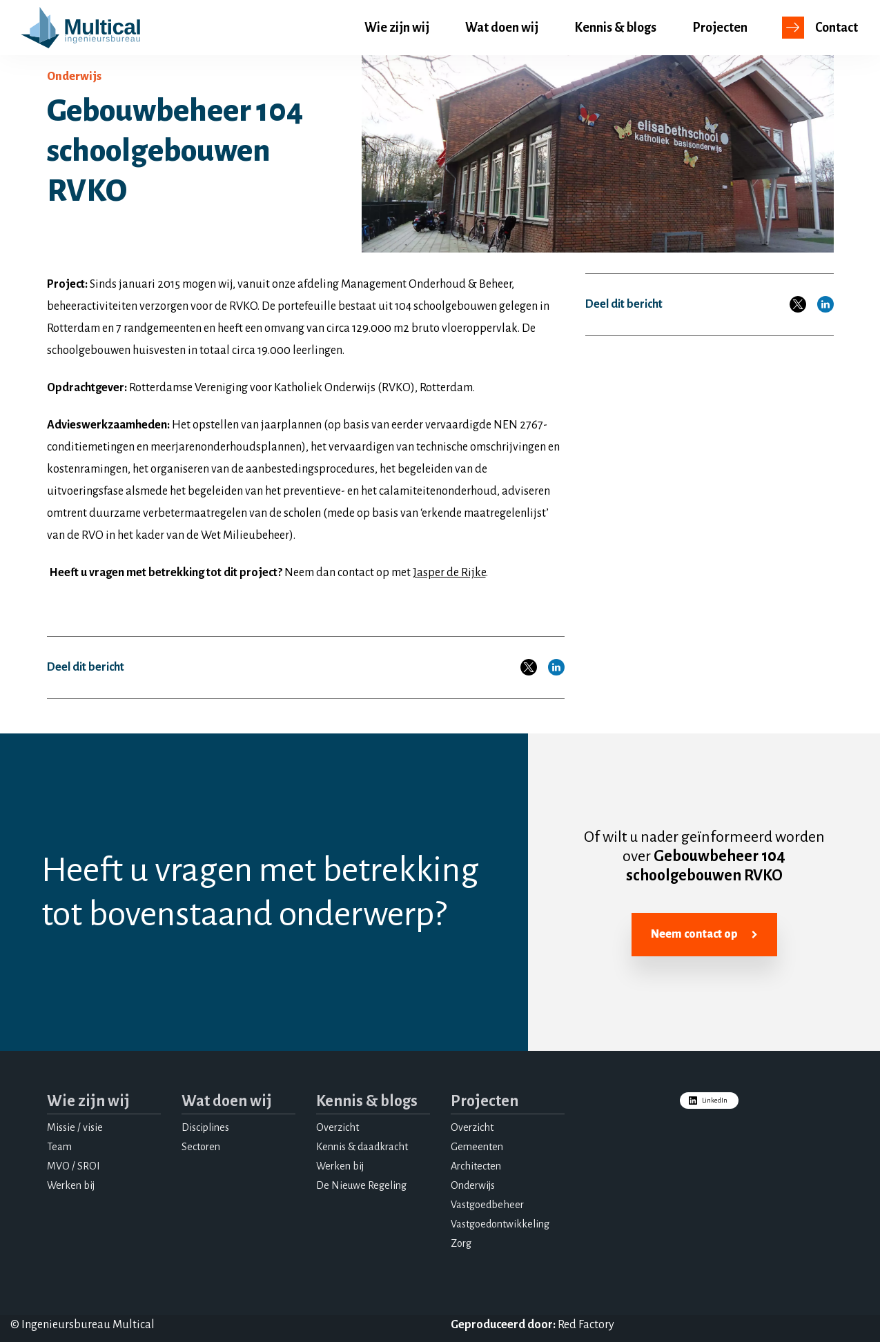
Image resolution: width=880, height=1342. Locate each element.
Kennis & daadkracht (362, 1146)
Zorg (461, 1243)
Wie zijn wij (396, 27)
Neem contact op (704, 935)
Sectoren (201, 1146)
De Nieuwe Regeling (361, 1185)
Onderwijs (473, 1185)
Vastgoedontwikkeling (500, 1224)
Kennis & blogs (615, 27)
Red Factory (586, 1325)
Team (59, 1146)
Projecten (719, 27)
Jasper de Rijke (449, 572)
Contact (836, 27)
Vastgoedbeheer (487, 1204)
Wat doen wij (501, 27)
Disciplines (205, 1127)
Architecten (476, 1166)
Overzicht (337, 1127)
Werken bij (71, 1185)
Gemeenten (477, 1146)
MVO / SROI (73, 1166)
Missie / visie (75, 1127)
